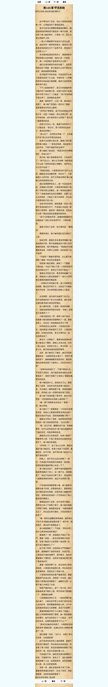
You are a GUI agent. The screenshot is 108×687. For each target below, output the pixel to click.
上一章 (47, 2)
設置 (39, 2)
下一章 (56, 2)
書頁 (64, 2)
